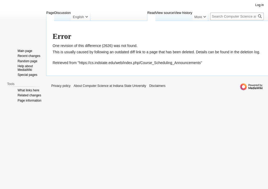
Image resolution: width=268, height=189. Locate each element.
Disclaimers (157, 86)
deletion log (249, 52)
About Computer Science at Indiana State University (110, 86)
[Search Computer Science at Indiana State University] (237, 16)
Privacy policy (60, 86)
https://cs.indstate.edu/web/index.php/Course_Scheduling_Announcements (140, 63)
